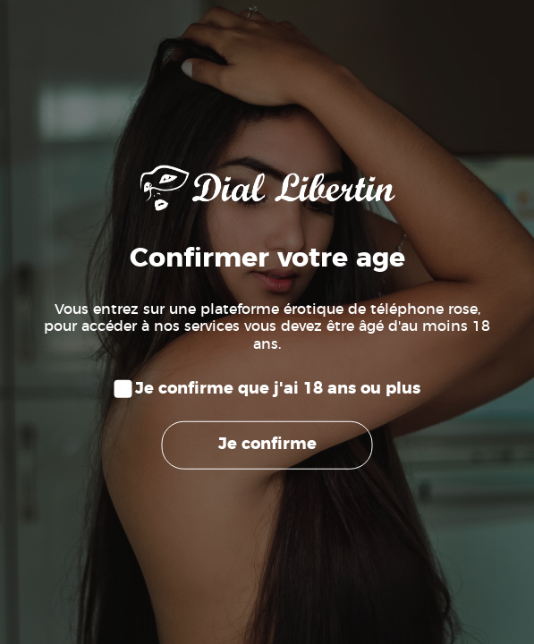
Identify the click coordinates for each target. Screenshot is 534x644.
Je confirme (267, 444)
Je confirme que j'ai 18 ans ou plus (277, 389)
